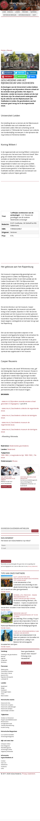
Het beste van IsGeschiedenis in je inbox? (8, 478)
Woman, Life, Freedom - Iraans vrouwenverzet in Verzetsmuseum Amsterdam (25, 596)
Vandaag (10, 12)
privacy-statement (32, 566)
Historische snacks (24, 15)
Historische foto (5, 703)
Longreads (4, 660)
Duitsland (3, 690)
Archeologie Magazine (7, 736)
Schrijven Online (5, 744)
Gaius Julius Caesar (6, 673)
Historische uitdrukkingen (8, 707)
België (3, 688)
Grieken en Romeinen (7, 718)
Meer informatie (28, 489)
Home (4, 12)
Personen (25, 12)
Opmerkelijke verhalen (7, 710)
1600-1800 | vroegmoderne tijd (12, 455)
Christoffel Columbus (7, 671)
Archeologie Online (6, 749)
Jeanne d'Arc (4, 675)
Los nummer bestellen (7, 735)
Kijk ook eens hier (7, 740)
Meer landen (4, 696)
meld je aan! (26, 663)
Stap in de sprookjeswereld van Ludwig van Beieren (26, 632)
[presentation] (15, 554)
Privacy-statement (28, 774)
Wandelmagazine (6, 747)
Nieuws (9, 50)
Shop (34, 15)
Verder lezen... (6, 592)
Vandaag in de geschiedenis (9, 654)
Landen (17, 12)
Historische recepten (7, 705)
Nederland (11, 449)
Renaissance (4, 721)
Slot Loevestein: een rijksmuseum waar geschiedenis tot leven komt (25, 578)
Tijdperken (33, 12)
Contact (3, 761)
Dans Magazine (5, 746)
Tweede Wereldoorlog (7, 725)
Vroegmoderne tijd (6, 723)
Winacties (4, 662)
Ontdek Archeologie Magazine (28, 477)
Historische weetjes (6, 709)
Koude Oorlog (5, 727)
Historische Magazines (9, 731)
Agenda (3, 658)
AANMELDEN (6, 487)
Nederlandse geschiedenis (19, 446)
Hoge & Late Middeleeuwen (9, 720)
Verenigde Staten (6, 692)
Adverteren (4, 764)
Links (2, 768)
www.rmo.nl (6, 408)
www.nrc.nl (6, 401)
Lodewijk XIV (4, 679)
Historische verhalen (9, 15)
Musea (14, 461)
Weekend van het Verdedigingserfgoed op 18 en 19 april (25, 615)
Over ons (3, 763)
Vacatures (4, 766)
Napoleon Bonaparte (7, 677)
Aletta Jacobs (4, 669)
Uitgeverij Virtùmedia (7, 751)
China (2, 694)
